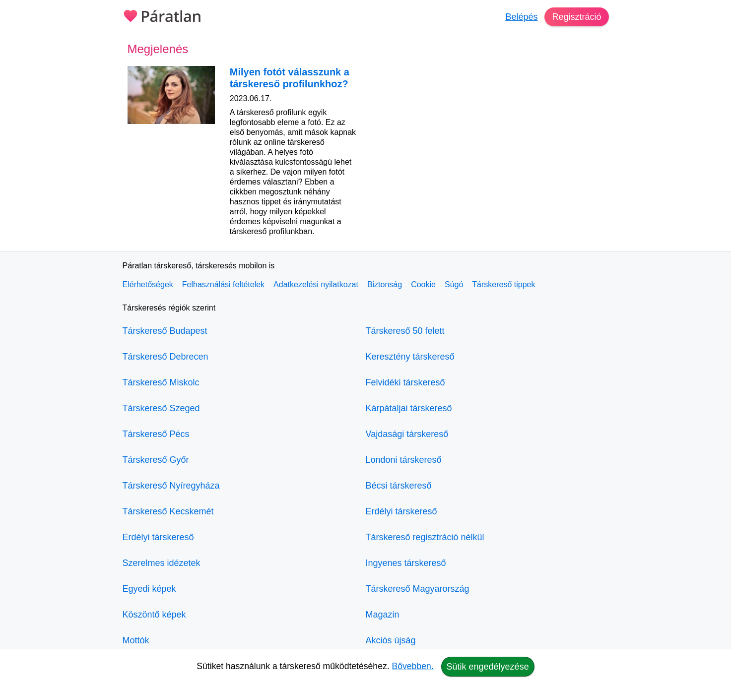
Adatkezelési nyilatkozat (315, 284)
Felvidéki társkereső (405, 382)
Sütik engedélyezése (488, 667)
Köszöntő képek (154, 615)
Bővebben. (413, 666)
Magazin (382, 615)
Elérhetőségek (148, 284)
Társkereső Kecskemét (168, 511)
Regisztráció (576, 17)
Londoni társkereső (404, 460)
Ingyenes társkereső (406, 563)
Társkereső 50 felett (405, 331)
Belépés (521, 17)
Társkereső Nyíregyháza (171, 486)
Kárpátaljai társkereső (409, 408)
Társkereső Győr (156, 460)
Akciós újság (391, 640)
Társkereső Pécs (156, 434)
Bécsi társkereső (399, 486)
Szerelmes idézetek (161, 563)
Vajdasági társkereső (407, 434)
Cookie (423, 284)
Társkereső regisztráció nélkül (425, 537)
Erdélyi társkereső (158, 537)
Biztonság (384, 284)
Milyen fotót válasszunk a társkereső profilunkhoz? (289, 77)
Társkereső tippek (503, 284)
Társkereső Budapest (165, 331)
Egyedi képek (149, 589)
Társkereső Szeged (161, 408)
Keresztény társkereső (410, 357)
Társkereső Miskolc (161, 382)
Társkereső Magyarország (417, 589)
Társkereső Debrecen (165, 357)
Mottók (136, 640)
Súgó (454, 284)
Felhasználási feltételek (223, 284)
